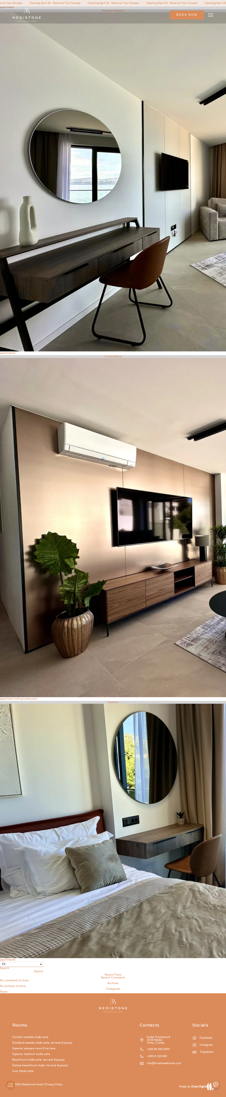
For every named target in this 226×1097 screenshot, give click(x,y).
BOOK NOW (186, 15)
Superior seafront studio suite (31, 1054)
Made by (193, 1086)
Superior (113, 702)
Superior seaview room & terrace (33, 1048)
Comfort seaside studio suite (30, 1037)
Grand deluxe (113, 356)
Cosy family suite (23, 1071)
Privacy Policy (54, 1084)
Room (3, 991)
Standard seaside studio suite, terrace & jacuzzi (42, 1043)
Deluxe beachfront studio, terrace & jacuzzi (40, 1065)
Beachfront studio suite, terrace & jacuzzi (38, 1059)
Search (4, 968)
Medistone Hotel (32, 1084)
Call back (10, 1085)
